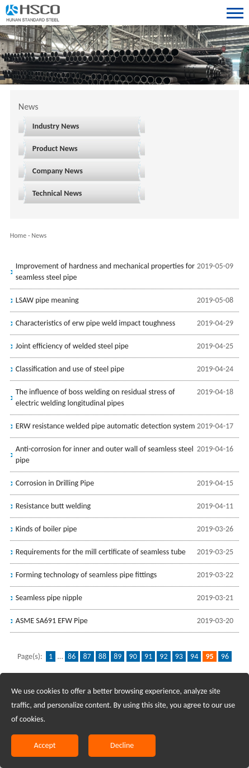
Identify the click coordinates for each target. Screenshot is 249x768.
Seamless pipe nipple (49, 597)
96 (225, 656)
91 (148, 656)
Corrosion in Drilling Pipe (55, 483)
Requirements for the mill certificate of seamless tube (101, 552)
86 (72, 656)
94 (194, 656)
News (38, 235)
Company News (57, 171)
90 (133, 656)
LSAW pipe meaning (47, 300)
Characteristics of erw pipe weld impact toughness (95, 323)
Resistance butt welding (53, 506)
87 (87, 656)
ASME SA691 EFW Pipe (52, 620)
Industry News (55, 126)
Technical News (57, 193)
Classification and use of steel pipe (70, 369)
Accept (45, 745)
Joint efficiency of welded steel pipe (72, 346)
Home (18, 235)
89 (117, 656)
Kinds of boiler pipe (46, 529)
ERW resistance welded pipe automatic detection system (105, 426)
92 (163, 656)
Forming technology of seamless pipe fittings (86, 574)
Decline (122, 745)
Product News (55, 148)
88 (102, 656)
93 (179, 656)
